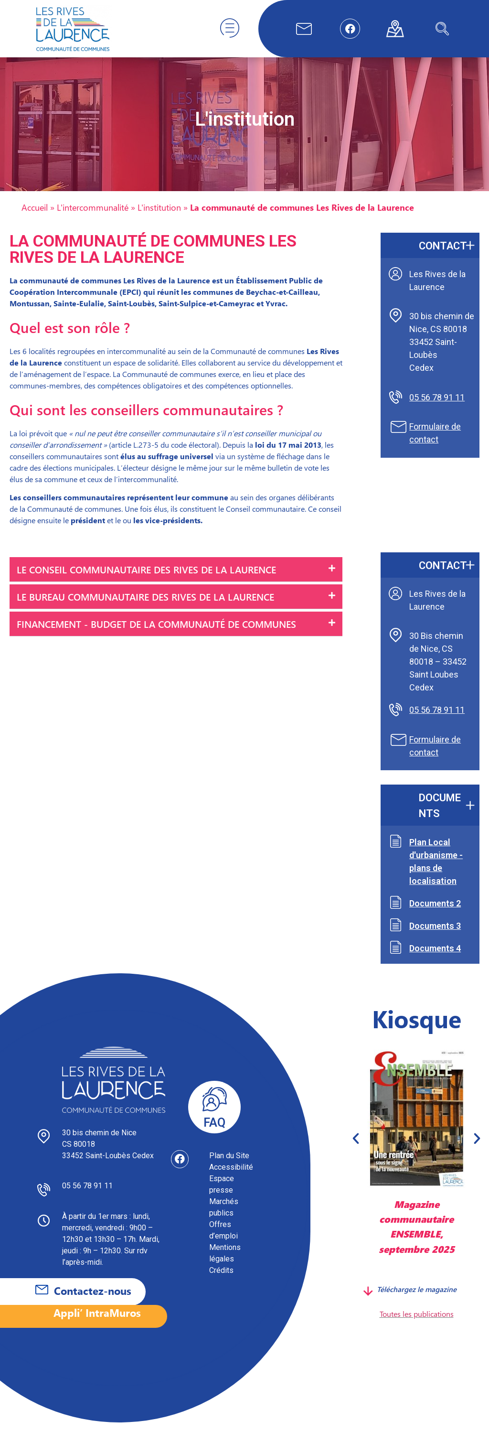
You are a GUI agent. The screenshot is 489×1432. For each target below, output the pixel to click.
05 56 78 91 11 (437, 407)
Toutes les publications (417, 1323)
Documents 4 (435, 958)
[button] (176, 579)
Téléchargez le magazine (417, 1298)
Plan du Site (229, 1165)
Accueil (34, 217)
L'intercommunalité (92, 217)
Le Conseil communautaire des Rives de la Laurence (146, 578)
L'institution (159, 217)
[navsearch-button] (442, 28)
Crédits (221, 1279)
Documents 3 (435, 935)
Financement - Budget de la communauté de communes (156, 633)
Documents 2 (435, 913)
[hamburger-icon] (229, 29)
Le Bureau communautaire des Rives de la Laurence (145, 606)
